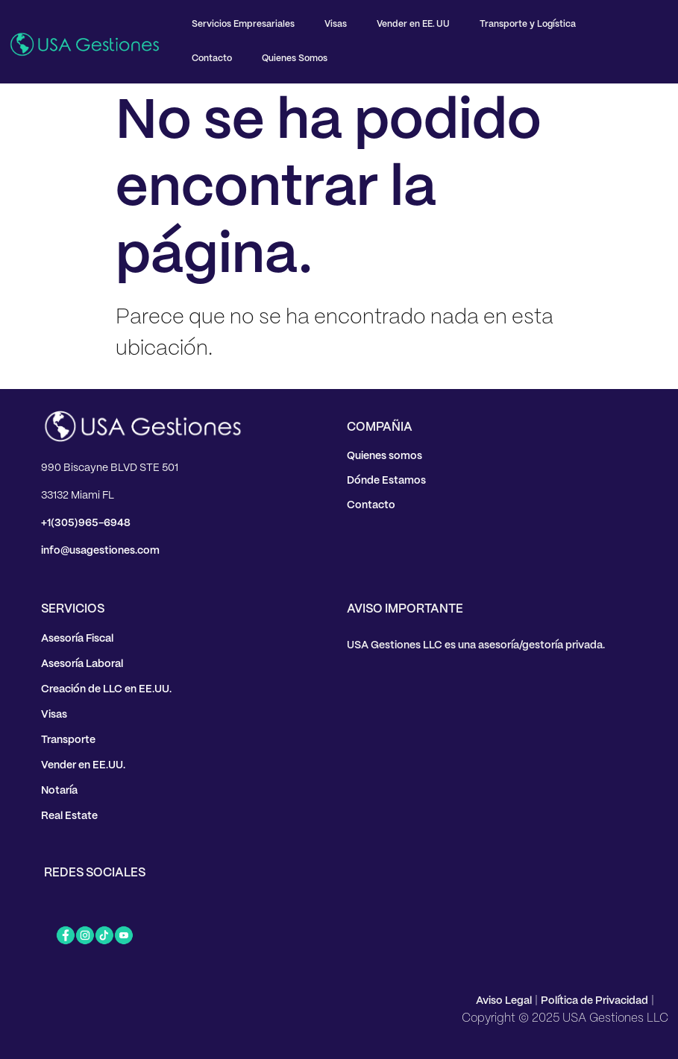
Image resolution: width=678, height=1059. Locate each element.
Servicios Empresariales (243, 24)
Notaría (59, 790)
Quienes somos (384, 456)
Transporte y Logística (528, 24)
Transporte (68, 740)
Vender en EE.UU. (83, 765)
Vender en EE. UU (413, 24)
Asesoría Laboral (82, 664)
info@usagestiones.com (100, 551)
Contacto (212, 58)
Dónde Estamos (386, 480)
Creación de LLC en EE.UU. (106, 689)
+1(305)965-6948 (86, 523)
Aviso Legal (504, 1001)
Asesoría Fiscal (77, 638)
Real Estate (69, 816)
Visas (335, 24)
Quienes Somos (294, 58)
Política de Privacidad (594, 1001)
